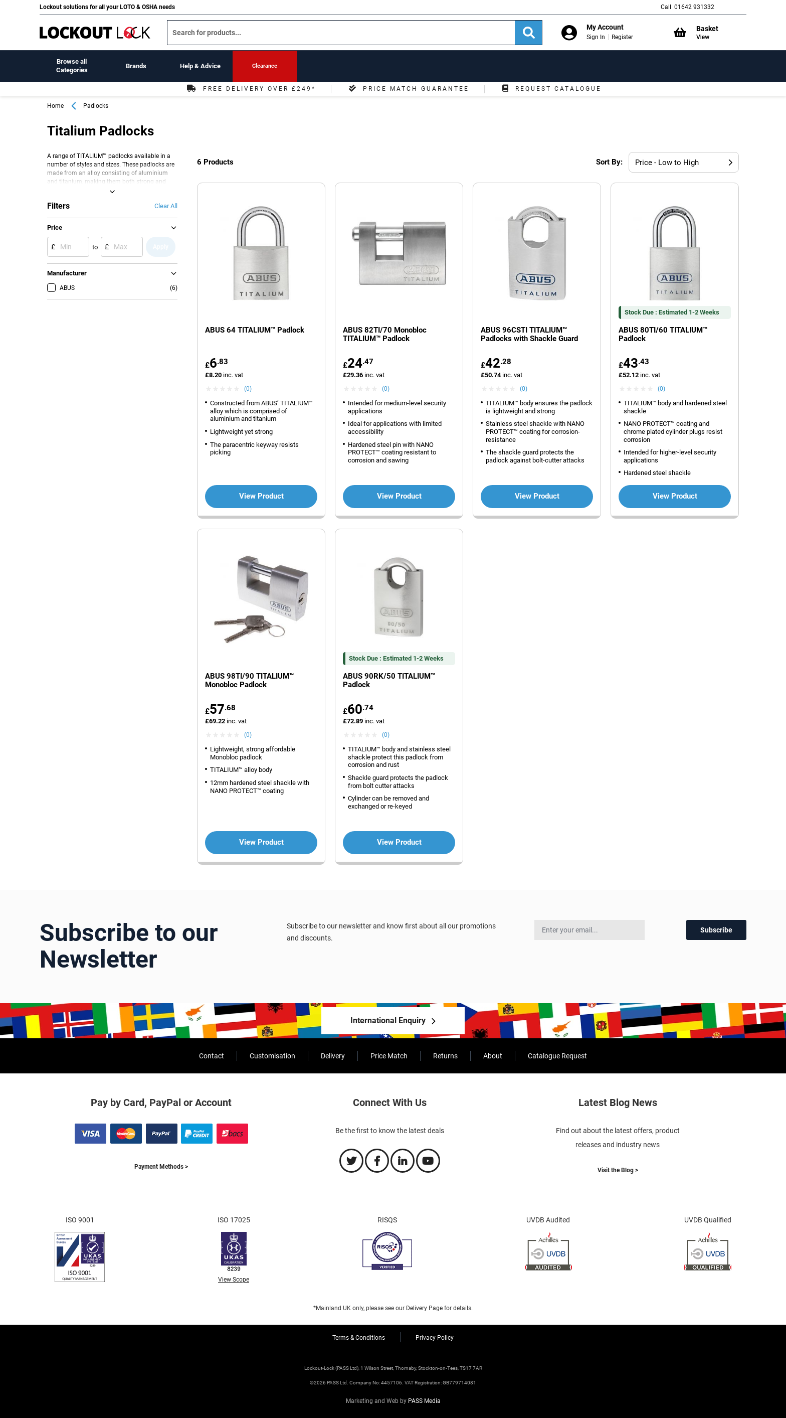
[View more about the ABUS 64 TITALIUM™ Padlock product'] (261, 254)
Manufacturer (67, 273)
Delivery (333, 1056)
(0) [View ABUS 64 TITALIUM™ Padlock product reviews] (248, 388)
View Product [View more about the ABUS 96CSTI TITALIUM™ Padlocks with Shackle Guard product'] (537, 496)
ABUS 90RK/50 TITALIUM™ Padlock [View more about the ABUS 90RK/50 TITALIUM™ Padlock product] (389, 680)
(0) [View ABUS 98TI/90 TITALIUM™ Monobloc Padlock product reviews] (248, 734)
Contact (211, 1056)
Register (622, 37)
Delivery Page (424, 1308)
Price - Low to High (667, 162)
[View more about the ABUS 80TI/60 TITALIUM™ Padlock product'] (675, 254)
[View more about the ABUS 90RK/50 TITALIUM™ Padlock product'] (399, 600)
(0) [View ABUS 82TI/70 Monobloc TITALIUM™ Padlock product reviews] (385, 388)
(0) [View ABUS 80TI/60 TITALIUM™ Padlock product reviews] (661, 388)
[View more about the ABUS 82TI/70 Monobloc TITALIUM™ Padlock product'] (399, 254)
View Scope (233, 1279)
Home (55, 105)
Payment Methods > (161, 1166)
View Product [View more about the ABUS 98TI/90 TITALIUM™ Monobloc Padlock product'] (261, 842)
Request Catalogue (551, 88)
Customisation (272, 1056)
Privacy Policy (435, 1337)
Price (54, 227)
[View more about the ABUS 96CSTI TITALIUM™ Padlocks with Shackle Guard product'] (537, 254)
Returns (445, 1056)
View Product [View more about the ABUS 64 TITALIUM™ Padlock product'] (261, 496)
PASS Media (424, 1400)
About (492, 1056)
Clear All (165, 206)
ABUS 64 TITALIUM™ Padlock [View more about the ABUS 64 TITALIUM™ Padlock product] (254, 330)
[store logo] (95, 32)
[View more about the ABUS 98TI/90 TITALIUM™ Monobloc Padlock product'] (261, 600)
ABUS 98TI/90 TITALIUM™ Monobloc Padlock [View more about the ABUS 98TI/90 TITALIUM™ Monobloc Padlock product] (249, 680)
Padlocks (95, 105)
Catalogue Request (557, 1056)
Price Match (389, 1056)
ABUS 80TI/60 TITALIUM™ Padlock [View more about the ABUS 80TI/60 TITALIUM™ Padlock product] (663, 334)
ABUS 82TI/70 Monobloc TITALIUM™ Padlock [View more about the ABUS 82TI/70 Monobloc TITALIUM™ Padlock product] (385, 334)
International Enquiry (388, 1020)
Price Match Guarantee (407, 88)
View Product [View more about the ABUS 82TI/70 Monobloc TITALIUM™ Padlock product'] (399, 496)
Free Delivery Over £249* (250, 88)
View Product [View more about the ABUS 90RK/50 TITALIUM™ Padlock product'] (399, 842)
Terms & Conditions (358, 1337)
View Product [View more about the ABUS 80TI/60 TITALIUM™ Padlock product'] (675, 496)
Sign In (595, 37)
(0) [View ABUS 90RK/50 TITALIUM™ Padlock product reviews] (385, 734)
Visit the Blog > (618, 1170)
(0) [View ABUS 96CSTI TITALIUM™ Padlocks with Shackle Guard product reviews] (523, 388)
